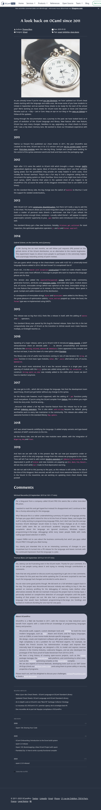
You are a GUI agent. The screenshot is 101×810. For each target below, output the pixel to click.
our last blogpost (50, 100)
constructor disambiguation (44, 207)
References (55, 3)
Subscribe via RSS (21, 771)
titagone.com (77, 8)
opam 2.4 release (22, 744)
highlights (66, 32)
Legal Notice (23, 801)
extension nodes (49, 283)
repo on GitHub (78, 111)
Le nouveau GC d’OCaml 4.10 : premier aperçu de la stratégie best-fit (41, 705)
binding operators (53, 459)
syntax (61, 280)
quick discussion (30, 676)
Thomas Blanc (27, 29)
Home (21, 3)
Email (50, 798)
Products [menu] (42, 3)
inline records (74, 343)
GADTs (84, 166)
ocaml (60, 32)
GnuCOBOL (62, 661)
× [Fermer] (98, 8)
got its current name (72, 146)
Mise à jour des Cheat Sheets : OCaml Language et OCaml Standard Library (44, 694)
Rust (45, 633)
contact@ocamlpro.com (76, 673)
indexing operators (29, 409)
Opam (83, 655)
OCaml (25, 32)
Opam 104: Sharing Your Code (26, 728)
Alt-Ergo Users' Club (43, 666)
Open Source (67, 3)
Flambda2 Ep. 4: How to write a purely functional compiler (36, 750)
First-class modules (27, 149)
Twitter (35, 798)
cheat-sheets (74, 32)
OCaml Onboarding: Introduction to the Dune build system (37, 740)
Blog (87, 3)
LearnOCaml (43, 658)
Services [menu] (30, 3)
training (68, 631)
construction (53, 270)
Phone (57, 798)
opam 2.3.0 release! (23, 763)
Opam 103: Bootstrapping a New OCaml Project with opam (37, 747)
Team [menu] (78, 3)
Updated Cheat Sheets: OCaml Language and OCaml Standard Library (42, 698)
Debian (64, 399)
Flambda (62, 351)
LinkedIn (43, 798)
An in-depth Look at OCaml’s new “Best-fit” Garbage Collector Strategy (42, 702)
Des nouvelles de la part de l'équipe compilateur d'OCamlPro (38, 709)
